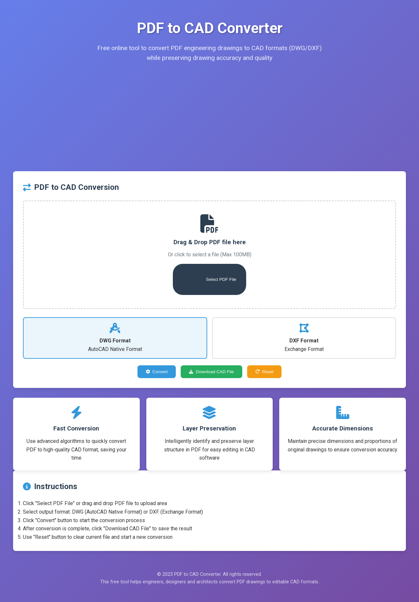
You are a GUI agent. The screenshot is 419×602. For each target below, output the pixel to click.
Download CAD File (211, 371)
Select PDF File (209, 277)
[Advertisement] (209, 122)
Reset (264, 371)
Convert (157, 371)
